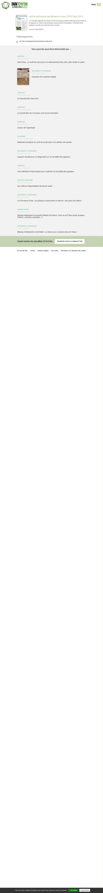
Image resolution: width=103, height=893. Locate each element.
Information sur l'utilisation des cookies (73, 250)
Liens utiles (54, 250)
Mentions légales (43, 250)
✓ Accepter (73, 890)
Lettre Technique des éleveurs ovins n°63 (35, 41)
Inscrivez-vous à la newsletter (69, 241)
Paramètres (84, 890)
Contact (32, 250)
